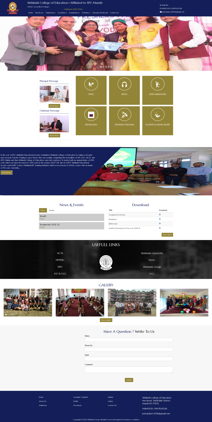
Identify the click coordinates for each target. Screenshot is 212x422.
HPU (60, 266)
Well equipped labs (157, 94)
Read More (54, 106)
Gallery (110, 401)
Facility (75, 401)
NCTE (60, 253)
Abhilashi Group (152, 266)
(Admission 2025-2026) (76, 9)
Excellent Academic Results (158, 124)
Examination (74, 13)
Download (77, 405)
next (206, 44)
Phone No (88, 345)
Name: (87, 336)
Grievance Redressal (100, 13)
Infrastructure (91, 124)
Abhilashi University (152, 253)
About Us (42, 401)
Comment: (89, 364)
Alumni (110, 397)
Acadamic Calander (80, 397)
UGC (152, 273)
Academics (62, 13)
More (42, 218)
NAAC (91, 94)
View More (167, 235)
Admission (43, 405)
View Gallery (106, 320)
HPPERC (60, 260)
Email (87, 355)
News (43, 210)
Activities (86, 13)
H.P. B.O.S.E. (60, 273)
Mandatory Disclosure (124, 124)
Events (51, 210)
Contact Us (114, 13)
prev (6, 44)
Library (124, 94)
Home (30, 13)
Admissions (50, 13)
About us (39, 13)
